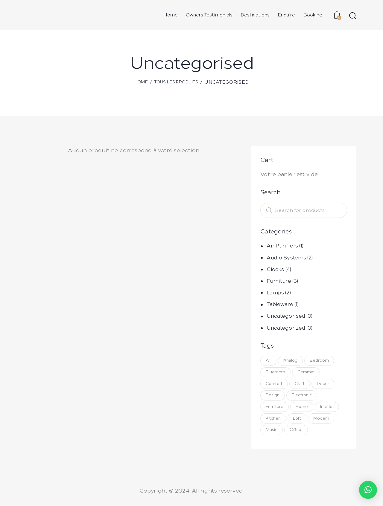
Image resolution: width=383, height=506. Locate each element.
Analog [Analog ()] (291, 360)
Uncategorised (286, 316)
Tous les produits (176, 82)
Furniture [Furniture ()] (275, 408)
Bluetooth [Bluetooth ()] (275, 372)
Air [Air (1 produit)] (268, 360)
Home (141, 82)
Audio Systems (286, 258)
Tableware (280, 304)
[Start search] (352, 16)
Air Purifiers (282, 246)
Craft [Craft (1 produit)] (301, 384)
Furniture (279, 281)
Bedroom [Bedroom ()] (320, 360)
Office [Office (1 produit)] (297, 432)
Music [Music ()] (272, 432)
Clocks (275, 269)
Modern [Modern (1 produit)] (323, 420)
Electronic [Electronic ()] (303, 396)
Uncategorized (286, 328)
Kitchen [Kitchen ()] (273, 420)
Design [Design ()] (273, 396)
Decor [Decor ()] (324, 384)
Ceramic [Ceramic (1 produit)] (306, 372)
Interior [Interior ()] (328, 408)
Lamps (275, 293)
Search (267, 210)
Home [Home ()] (303, 408)
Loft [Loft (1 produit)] (298, 420)
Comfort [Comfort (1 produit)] (274, 384)
